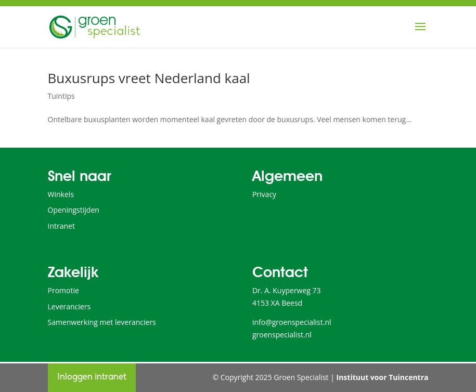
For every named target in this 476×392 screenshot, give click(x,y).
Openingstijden (73, 210)
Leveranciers (69, 306)
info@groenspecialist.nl (291, 322)
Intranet (61, 226)
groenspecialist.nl (282, 334)
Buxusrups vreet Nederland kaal (149, 78)
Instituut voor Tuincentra (383, 377)
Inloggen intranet (91, 377)
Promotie (63, 290)
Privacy (264, 194)
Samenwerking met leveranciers (102, 322)
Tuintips (61, 96)
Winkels (61, 194)
